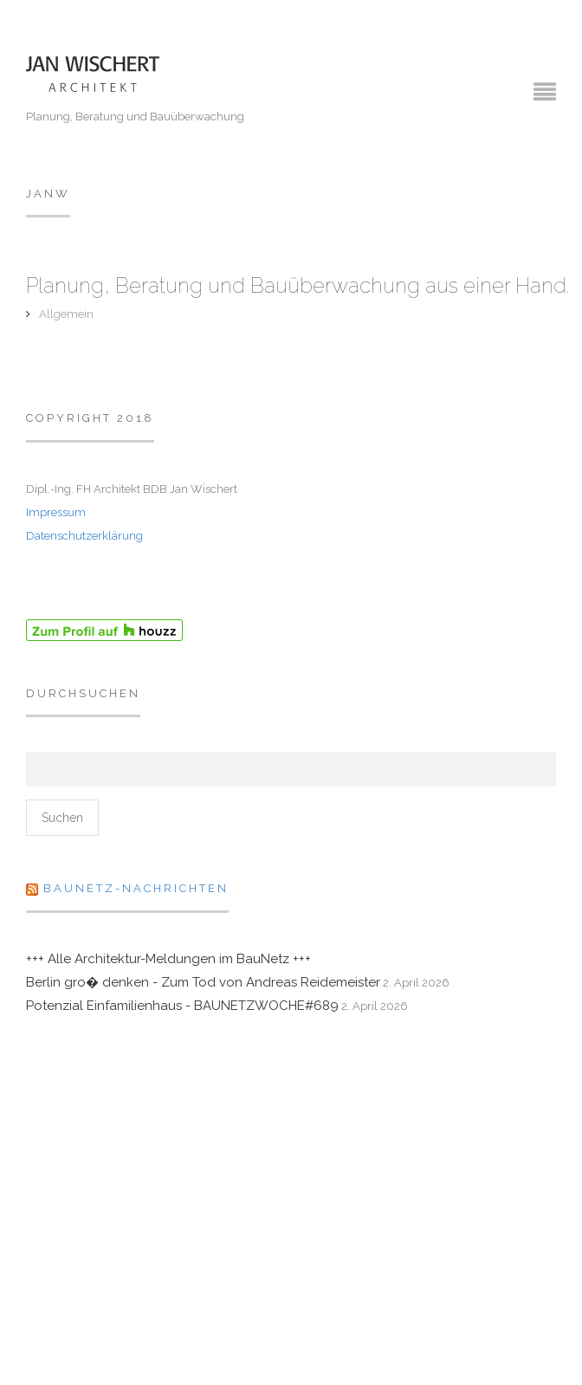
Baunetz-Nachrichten (136, 888)
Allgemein (66, 313)
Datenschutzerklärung (84, 535)
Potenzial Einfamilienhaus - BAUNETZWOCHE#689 (182, 1005)
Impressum (56, 512)
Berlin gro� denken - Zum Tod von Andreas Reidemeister (203, 982)
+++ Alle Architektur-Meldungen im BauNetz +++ (168, 959)
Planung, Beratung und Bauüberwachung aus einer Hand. (297, 286)
